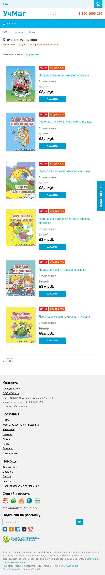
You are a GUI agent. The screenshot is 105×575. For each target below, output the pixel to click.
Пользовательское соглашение (21, 485)
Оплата (7, 476)
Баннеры (8, 448)
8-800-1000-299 (90, 13)
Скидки (7, 481)
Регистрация (10, 453)
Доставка (8, 471)
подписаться (9, 44)
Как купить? (10, 467)
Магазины (8, 429)
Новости (7, 434)
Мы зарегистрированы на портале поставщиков (21, 539)
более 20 (13, 507)
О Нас (6, 420)
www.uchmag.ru (70, 565)
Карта (6, 443)
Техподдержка (11, 388)
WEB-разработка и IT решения (21, 424)
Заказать (52, 99)
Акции (6, 439)
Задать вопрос (101, 196)
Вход (5, 3)
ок (79, 521)
